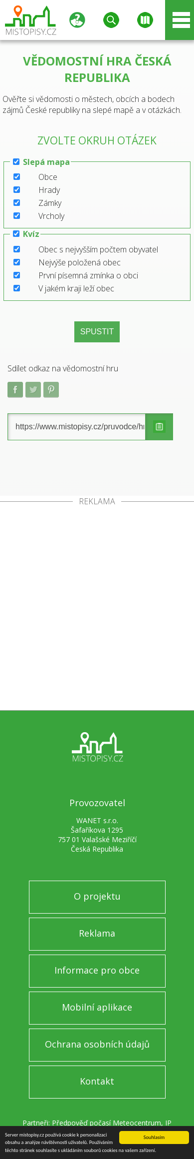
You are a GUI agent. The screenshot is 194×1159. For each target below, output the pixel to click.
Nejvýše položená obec (79, 262)
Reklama (97, 933)
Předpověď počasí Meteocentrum (106, 1123)
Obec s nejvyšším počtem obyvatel (98, 249)
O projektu (97, 896)
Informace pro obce (97, 970)
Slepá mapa (46, 161)
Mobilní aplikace (97, 1007)
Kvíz (31, 233)
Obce (47, 176)
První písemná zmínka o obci (88, 275)
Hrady (49, 189)
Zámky (49, 202)
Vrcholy (51, 215)
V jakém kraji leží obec (76, 288)
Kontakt (97, 1081)
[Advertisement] (97, 608)
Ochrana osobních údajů (97, 1044)
